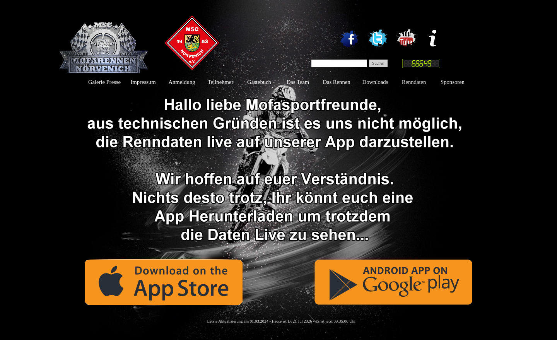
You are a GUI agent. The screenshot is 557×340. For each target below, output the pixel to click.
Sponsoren (453, 82)
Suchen (378, 63)
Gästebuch (259, 82)
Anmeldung (181, 82)
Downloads (375, 82)
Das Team (298, 82)
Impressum (142, 82)
